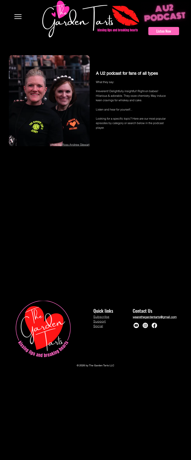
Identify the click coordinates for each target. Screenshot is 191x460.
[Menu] (17, 16)
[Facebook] (154, 325)
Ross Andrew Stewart (75, 144)
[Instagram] (145, 325)
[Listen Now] (163, 31)
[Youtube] (136, 325)
